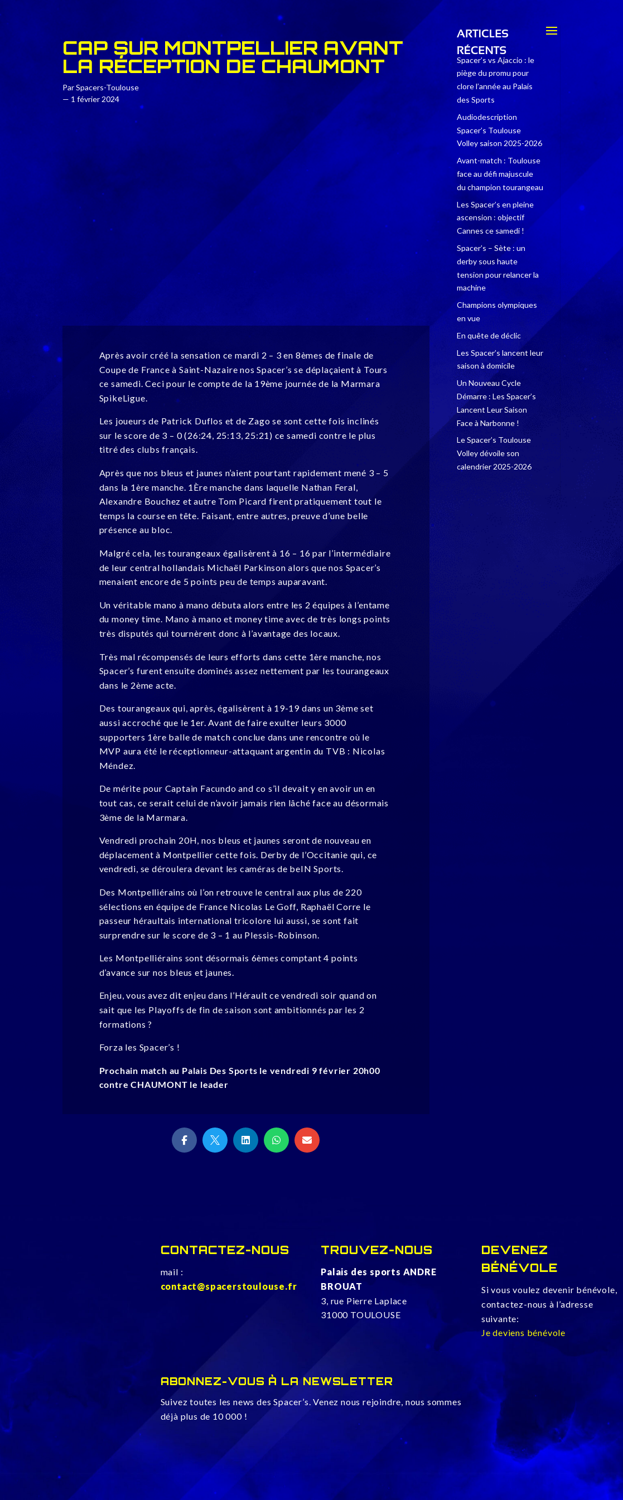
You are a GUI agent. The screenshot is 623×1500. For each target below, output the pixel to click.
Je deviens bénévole (523, 1332)
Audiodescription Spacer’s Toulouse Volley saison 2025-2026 (499, 130)
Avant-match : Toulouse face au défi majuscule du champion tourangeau (500, 174)
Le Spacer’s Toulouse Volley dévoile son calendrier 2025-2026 (494, 453)
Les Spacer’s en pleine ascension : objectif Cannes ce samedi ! (495, 218)
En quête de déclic (489, 335)
